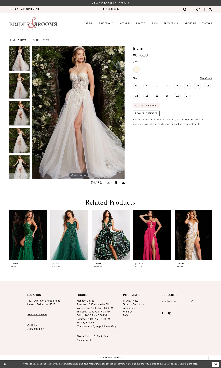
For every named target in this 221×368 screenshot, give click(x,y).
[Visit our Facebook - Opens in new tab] (163, 313)
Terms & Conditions (134, 304)
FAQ (125, 315)
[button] (210, 9)
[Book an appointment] (24, 9)
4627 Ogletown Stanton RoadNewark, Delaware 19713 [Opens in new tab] (43, 303)
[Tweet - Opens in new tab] (108, 183)
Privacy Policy (130, 301)
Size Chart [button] (206, 78)
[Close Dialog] (5, 364)
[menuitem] (24, 9)
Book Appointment (146, 113)
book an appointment (186, 124)
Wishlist (127, 312)
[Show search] (184, 9)
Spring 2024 (41, 40)
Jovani (24, 40)
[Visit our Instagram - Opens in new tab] (169, 313)
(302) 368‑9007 (35, 329)
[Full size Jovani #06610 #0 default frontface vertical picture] (78, 112)
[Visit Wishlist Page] (197, 9)
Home (13, 40)
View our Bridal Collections (110, 3)
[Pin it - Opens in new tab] (116, 182)
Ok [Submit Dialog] (216, 364)
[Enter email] (178, 301)
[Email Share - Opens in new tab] (123, 182)
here (195, 364)
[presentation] (28, 235)
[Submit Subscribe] (192, 301)
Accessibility (130, 308)
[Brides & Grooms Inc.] (33, 24)
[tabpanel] (19, 59)
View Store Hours (37, 315)
